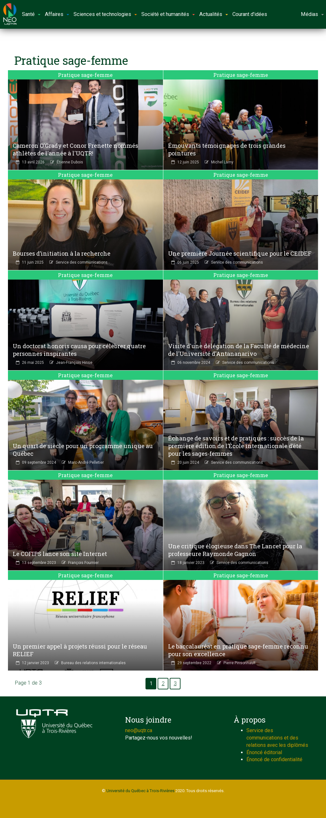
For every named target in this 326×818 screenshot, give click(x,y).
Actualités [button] (213, 14)
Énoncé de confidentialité (274, 759)
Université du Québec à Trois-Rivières (140, 790)
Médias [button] (312, 14)
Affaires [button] (57, 14)
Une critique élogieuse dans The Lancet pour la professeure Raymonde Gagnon (235, 550)
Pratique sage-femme (85, 74)
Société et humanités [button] (168, 14)
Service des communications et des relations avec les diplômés (277, 737)
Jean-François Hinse (74, 362)
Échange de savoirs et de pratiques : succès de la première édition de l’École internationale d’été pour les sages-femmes (236, 445)
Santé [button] (31, 14)
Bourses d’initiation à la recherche (61, 253)
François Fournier (83, 562)
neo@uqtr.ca (138, 730)
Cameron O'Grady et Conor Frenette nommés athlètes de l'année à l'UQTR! (75, 149)
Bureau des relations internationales (93, 663)
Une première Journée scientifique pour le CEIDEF (239, 253)
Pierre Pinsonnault (239, 663)
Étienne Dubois (70, 162)
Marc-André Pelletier (86, 462)
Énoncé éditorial (264, 752)
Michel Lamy (222, 162)
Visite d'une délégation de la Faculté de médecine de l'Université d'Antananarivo (238, 349)
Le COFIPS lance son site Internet (60, 554)
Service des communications (82, 262)
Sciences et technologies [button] (105, 14)
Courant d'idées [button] (249, 14)
